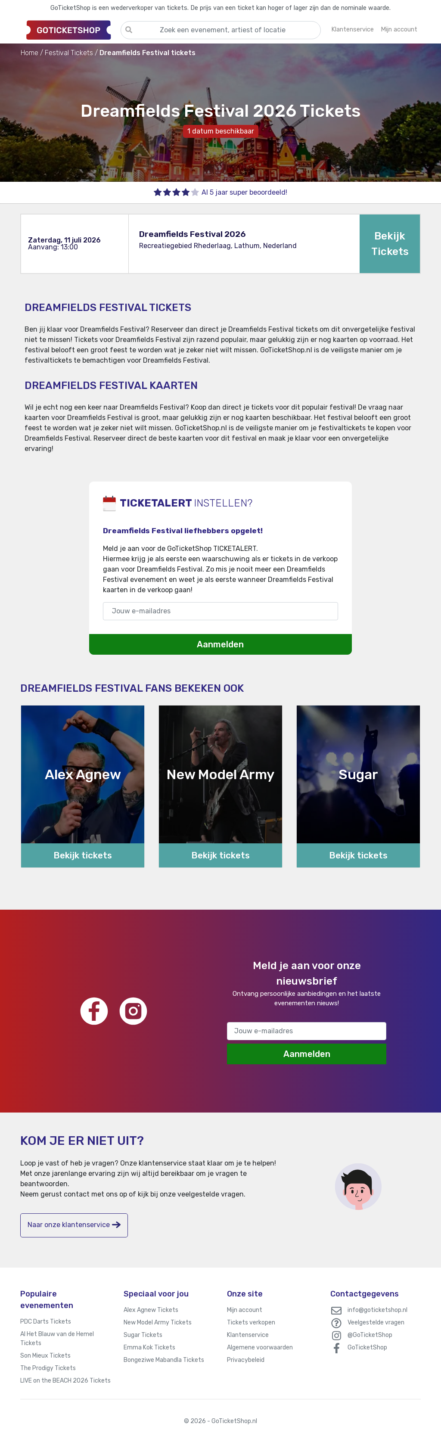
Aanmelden (220, 644)
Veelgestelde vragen (376, 1322)
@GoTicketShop (370, 1335)
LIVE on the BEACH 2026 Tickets (65, 1380)
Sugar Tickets (143, 1335)
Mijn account (244, 1310)
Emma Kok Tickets (149, 1347)
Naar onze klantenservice (74, 1224)
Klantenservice (248, 1335)
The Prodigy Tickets (48, 1368)
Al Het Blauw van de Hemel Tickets (57, 1338)
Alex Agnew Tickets (151, 1310)
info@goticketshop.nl (377, 1310)
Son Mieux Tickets (45, 1355)
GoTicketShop (367, 1347)
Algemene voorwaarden (260, 1347)
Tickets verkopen (251, 1322)
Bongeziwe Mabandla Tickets (164, 1360)
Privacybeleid (245, 1360)
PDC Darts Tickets (45, 1321)
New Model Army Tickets (158, 1322)
